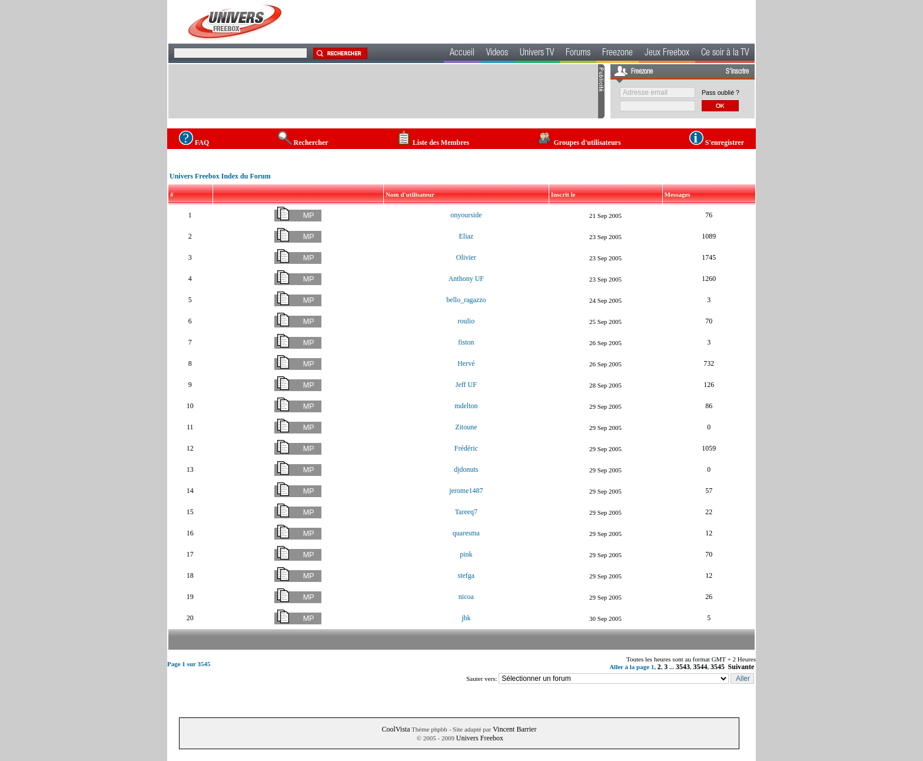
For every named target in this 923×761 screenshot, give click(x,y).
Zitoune (466, 427)
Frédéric (466, 448)
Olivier (466, 257)
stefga (466, 575)
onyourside (466, 215)
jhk (466, 618)
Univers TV (537, 53)
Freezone (617, 53)
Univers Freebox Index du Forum (220, 176)
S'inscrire (737, 71)
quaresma (466, 533)
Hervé (465, 363)
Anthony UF (466, 278)
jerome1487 (466, 491)
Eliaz (466, 236)
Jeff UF (466, 384)
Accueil (462, 53)
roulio (466, 321)
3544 (700, 667)
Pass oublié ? (720, 92)
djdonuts (466, 469)
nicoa (466, 597)
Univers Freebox (479, 738)
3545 (717, 667)
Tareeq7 (466, 512)
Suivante (741, 667)
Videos (497, 53)
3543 (683, 667)
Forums (578, 53)
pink (466, 554)
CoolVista (396, 729)
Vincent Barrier (514, 729)
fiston (466, 342)
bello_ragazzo (466, 300)
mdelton (465, 406)
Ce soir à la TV (725, 53)
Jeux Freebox (667, 53)
